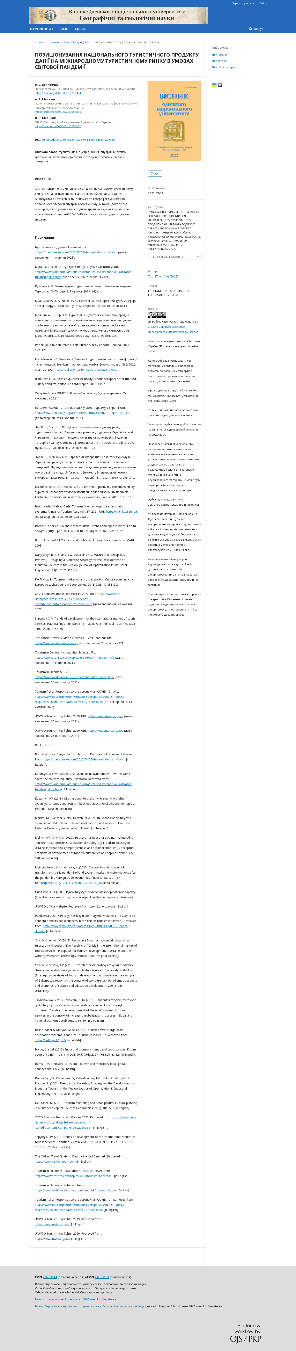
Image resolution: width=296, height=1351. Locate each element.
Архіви (64, 29)
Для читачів (219, 55)
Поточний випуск (41, 29)
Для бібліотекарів (223, 67)
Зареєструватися (243, 3)
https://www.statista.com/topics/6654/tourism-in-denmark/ (74, 657)
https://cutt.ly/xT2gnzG (121, 511)
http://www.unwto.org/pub (105, 716)
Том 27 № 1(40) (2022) (77, 42)
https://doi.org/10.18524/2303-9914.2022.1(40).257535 (78, 140)
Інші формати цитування (167, 257)
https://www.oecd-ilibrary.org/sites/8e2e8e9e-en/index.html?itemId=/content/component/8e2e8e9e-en (78, 599)
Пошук (258, 29)
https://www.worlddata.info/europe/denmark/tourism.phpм (74, 677)
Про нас (81, 29)
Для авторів (219, 61)
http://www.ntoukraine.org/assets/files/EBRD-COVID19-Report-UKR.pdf (82, 413)
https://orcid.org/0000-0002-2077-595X (58, 126)
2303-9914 (50, 1277)
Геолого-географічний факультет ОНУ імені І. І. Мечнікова (75, 1299)
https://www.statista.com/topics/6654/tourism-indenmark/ (74, 1176)
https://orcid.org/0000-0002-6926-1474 (58, 93)
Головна (40, 42)
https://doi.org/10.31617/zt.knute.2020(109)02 (85, 369)
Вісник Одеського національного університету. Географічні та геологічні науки (90, 1306)
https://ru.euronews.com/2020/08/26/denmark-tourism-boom (76, 252)
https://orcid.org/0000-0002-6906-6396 (58, 112)
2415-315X (102, 1277)
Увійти (263, 3)
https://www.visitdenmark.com (55, 643)
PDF (156, 173)
